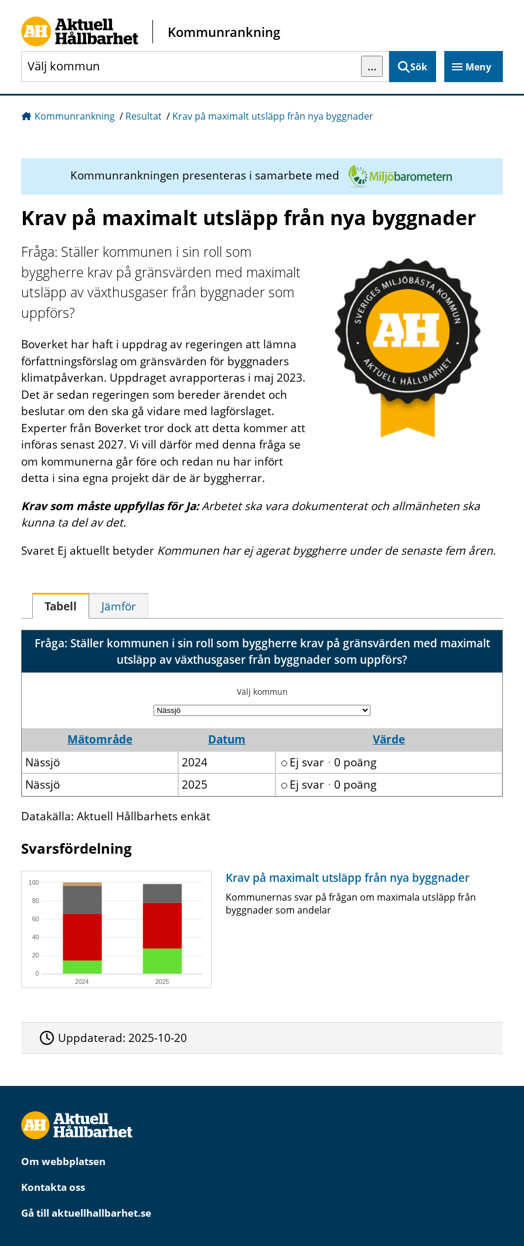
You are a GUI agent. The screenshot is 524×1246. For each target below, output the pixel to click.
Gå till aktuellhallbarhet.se (86, 1213)
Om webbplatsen (63, 1161)
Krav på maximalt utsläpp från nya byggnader (272, 116)
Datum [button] (227, 739)
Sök (418, 66)
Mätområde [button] (99, 739)
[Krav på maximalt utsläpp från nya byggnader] (259, 929)
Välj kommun (262, 691)
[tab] (60, 606)
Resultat (143, 116)
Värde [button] (389, 739)
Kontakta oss (53, 1187)
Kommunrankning (75, 116)
